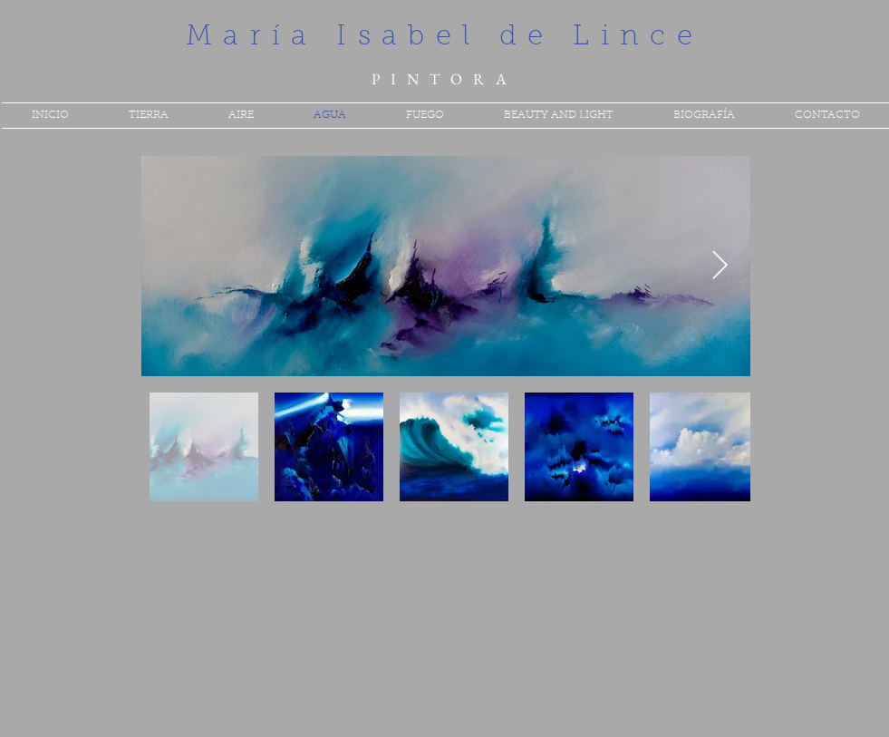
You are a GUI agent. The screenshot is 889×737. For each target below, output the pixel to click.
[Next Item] (720, 266)
